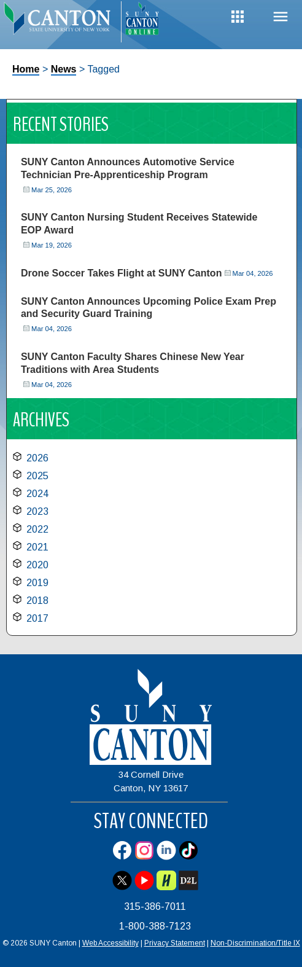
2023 (37, 511)
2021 (37, 547)
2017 (37, 618)
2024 (37, 493)
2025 (37, 476)
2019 (37, 582)
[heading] (60, 22)
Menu (280, 17)
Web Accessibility (110, 943)
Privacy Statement (174, 943)
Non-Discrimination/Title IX (255, 943)
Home (25, 69)
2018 (37, 600)
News (64, 69)
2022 (37, 529)
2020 (37, 565)
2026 (37, 458)
